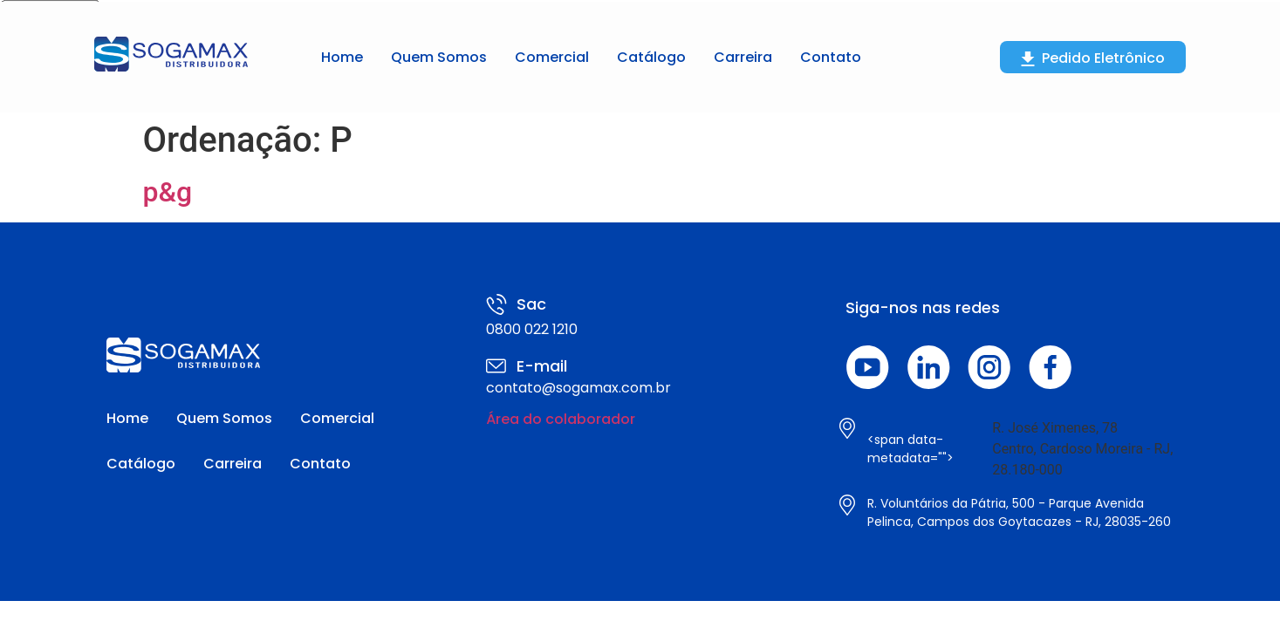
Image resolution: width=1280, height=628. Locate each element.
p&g (168, 191)
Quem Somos (439, 57)
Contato (830, 57)
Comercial (552, 57)
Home (342, 57)
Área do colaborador (560, 419)
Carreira (743, 57)
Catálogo (651, 57)
